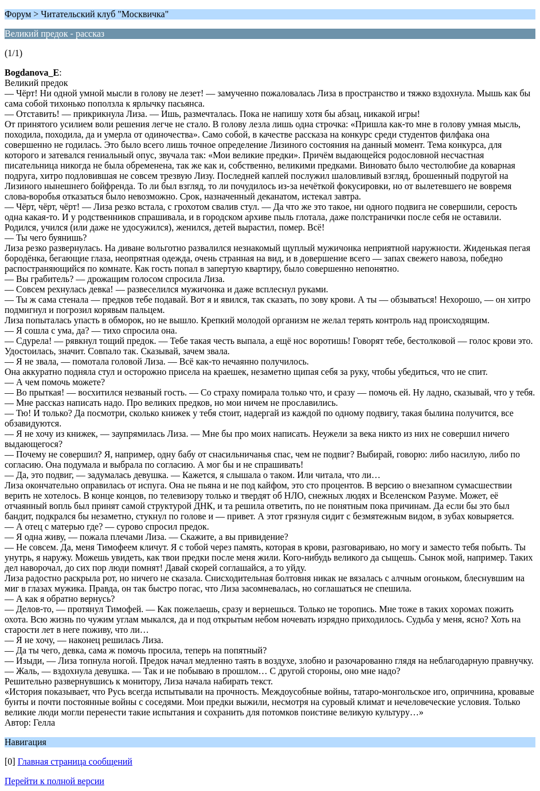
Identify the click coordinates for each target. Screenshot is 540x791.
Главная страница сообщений (75, 761)
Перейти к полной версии (54, 781)
